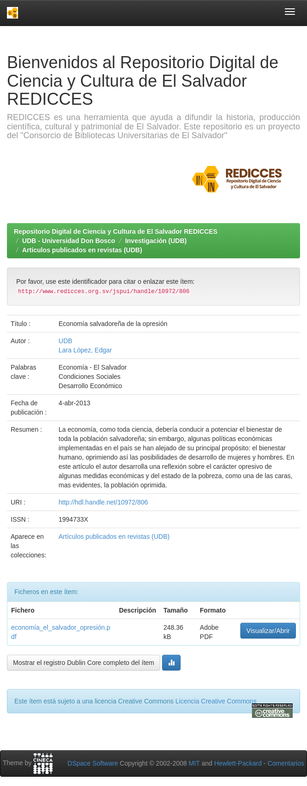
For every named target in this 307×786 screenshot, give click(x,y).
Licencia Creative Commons (216, 701)
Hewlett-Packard (238, 763)
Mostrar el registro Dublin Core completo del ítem (83, 662)
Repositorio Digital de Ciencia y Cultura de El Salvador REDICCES (116, 231)
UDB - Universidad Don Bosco (68, 240)
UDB (66, 341)
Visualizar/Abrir (268, 630)
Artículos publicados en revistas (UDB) (82, 250)
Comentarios (286, 763)
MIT (194, 763)
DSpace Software (93, 763)
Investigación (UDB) (156, 240)
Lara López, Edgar (85, 350)
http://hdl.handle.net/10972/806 (103, 502)
